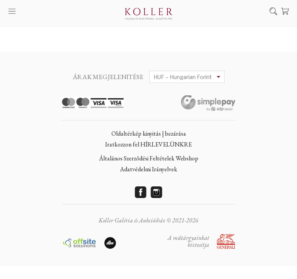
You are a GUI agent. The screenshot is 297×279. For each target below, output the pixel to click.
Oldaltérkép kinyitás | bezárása (148, 133)
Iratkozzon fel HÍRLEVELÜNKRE (148, 144)
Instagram (156, 192)
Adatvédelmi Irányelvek (148, 169)
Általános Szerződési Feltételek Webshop (148, 158)
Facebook (141, 192)
